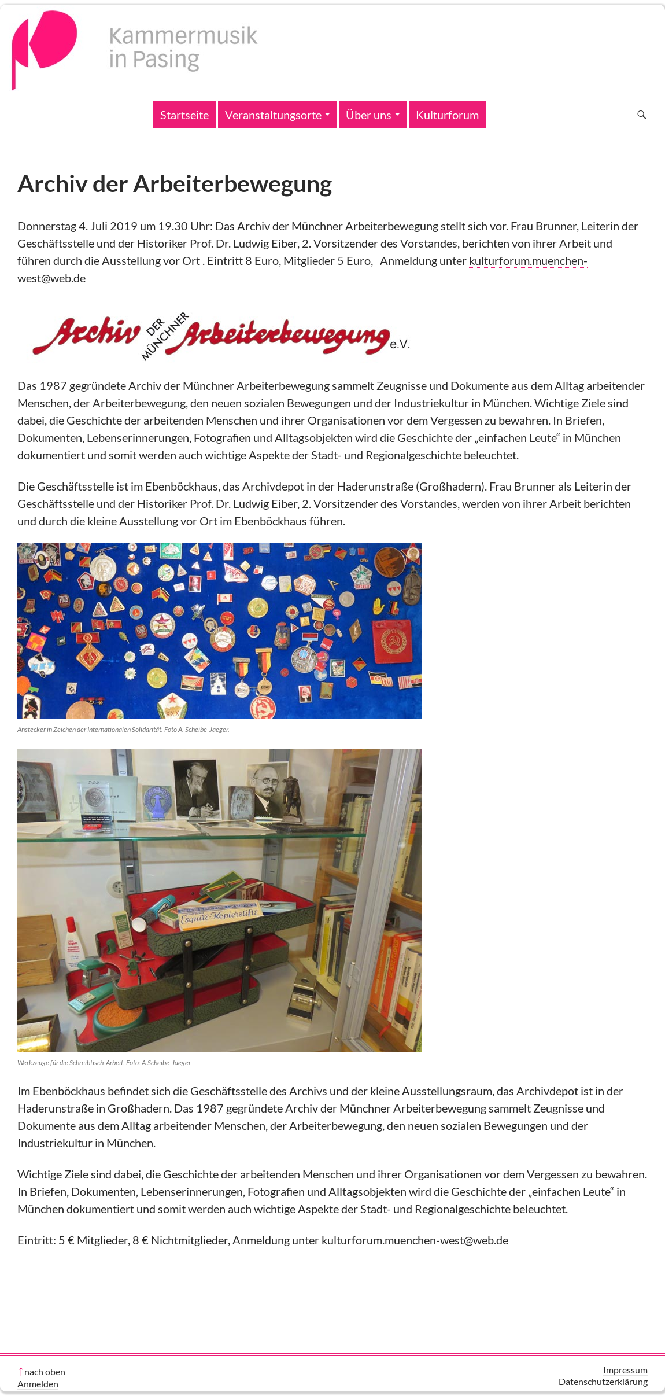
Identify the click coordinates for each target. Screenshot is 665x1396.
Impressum (625, 1369)
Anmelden (37, 1383)
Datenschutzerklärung (603, 1381)
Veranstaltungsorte (273, 114)
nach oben (44, 1371)
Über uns (368, 114)
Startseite (184, 114)
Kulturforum (447, 114)
